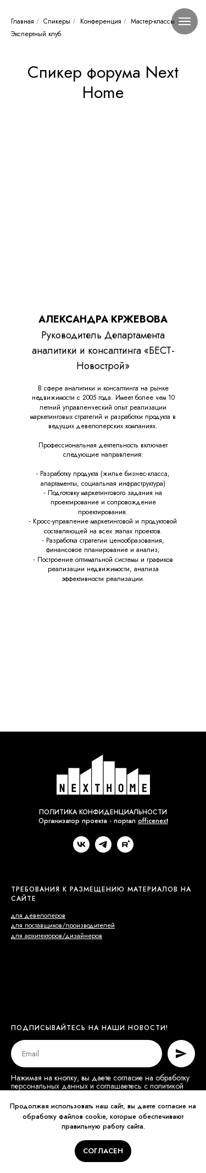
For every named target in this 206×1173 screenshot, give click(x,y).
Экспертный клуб (36, 34)
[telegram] (103, 849)
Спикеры (56, 21)
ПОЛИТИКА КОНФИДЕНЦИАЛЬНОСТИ (103, 812)
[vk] (81, 849)
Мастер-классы (153, 21)
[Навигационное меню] (185, 21)
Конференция (100, 21)
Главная (22, 21)
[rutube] (125, 849)
